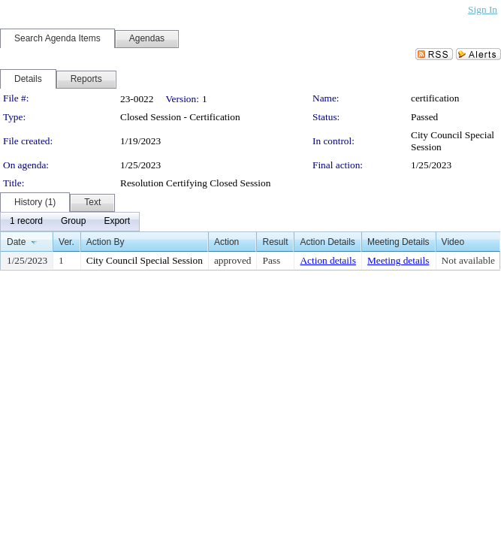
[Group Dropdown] (73, 222)
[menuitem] (26, 222)
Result (275, 242)
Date (16, 242)
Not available (468, 260)
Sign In (482, 9)
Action (226, 242)
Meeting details (398, 260)
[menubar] (70, 221)
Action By (105, 242)
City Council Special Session (144, 260)
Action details (327, 260)
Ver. (66, 242)
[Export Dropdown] (117, 222)
